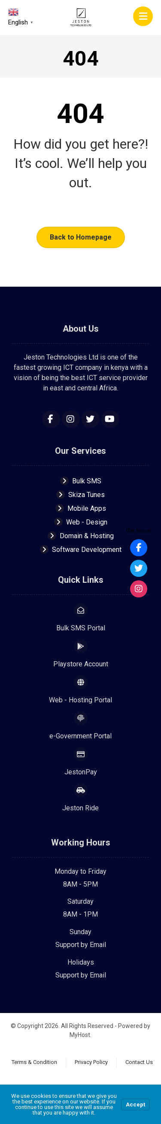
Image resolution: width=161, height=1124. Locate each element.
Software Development (81, 550)
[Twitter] (91, 419)
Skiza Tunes (80, 495)
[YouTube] (110, 419)
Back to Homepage (81, 237)
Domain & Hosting (81, 536)
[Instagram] (71, 419)
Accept (135, 1104)
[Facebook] (51, 419)
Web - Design (80, 522)
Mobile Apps (80, 508)
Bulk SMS (80, 481)
